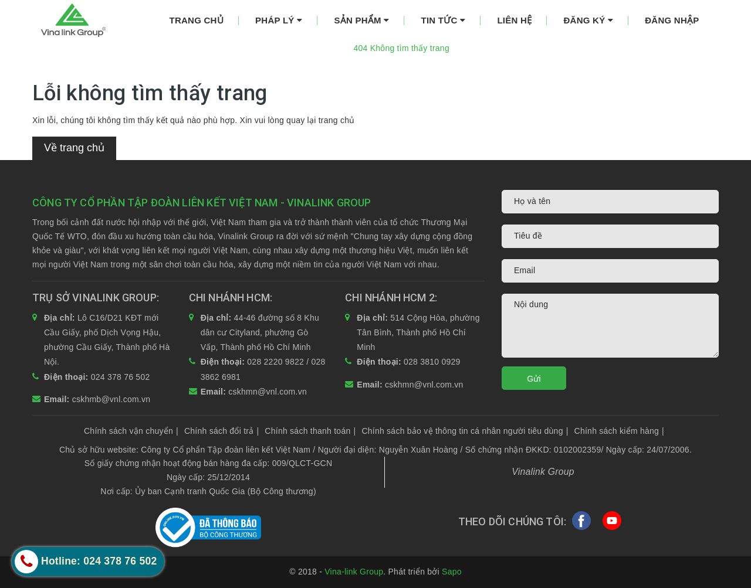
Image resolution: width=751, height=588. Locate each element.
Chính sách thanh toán (310, 431)
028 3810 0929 (432, 361)
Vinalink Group (543, 472)
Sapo (452, 571)
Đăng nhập (672, 20)
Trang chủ (197, 20)
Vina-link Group (353, 571)
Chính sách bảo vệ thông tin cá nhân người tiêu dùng (464, 431)
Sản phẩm (361, 20)
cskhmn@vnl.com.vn (267, 391)
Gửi (534, 378)
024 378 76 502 (120, 377)
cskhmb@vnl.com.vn (111, 399)
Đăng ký (588, 20)
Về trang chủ (74, 148)
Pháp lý (278, 20)
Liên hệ (514, 20)
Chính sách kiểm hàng (619, 431)
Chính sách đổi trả (221, 431)
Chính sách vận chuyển (131, 431)
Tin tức (443, 20)
